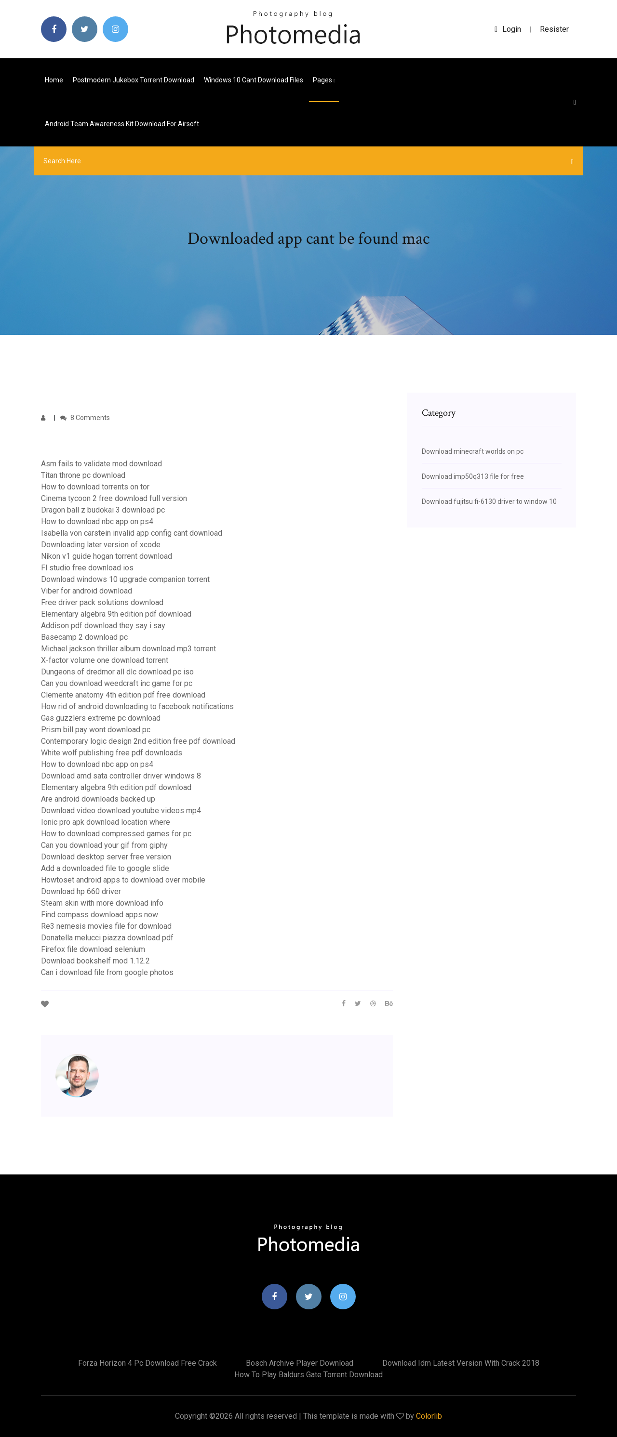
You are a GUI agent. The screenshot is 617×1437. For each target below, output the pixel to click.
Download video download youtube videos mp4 (121, 810)
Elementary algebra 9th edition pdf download (116, 614)
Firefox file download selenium (93, 949)
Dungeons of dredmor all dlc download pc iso (117, 671)
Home (54, 80)
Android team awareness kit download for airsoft (122, 124)
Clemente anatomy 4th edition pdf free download (123, 694)
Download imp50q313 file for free (473, 476)
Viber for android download (86, 590)
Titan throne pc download (83, 475)
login (508, 29)
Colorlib (429, 1416)
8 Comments (85, 418)
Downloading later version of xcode (101, 544)
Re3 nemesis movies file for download (106, 926)
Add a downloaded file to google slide (105, 868)
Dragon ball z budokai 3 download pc (103, 509)
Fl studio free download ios (87, 567)
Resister (554, 29)
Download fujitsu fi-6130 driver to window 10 (489, 501)
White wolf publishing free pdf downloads (111, 752)
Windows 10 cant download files (253, 80)
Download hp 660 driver (81, 891)
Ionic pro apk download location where (105, 822)
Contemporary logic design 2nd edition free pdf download (138, 741)
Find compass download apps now (99, 914)
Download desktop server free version (106, 856)
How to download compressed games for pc (116, 833)
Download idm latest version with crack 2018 (460, 1363)
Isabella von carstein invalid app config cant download (131, 533)
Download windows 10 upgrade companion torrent (125, 579)
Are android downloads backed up (98, 799)
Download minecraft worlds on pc (472, 451)
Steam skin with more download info (102, 903)
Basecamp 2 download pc (84, 637)
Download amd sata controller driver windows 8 (121, 775)
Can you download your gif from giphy (104, 845)
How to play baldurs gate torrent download (308, 1374)
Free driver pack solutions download (102, 602)
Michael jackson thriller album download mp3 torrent (128, 648)
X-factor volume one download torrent (104, 660)
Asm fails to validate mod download (101, 463)
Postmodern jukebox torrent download (133, 80)
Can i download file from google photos (107, 972)
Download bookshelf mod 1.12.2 (95, 960)
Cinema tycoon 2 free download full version (114, 498)
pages (324, 80)
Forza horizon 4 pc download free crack (147, 1363)
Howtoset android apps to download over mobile (123, 879)
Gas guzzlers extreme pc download (101, 718)
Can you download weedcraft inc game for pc (116, 683)
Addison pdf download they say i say (103, 625)
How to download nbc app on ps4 (97, 521)
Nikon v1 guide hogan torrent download (106, 556)
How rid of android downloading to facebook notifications (137, 706)
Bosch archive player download (299, 1363)
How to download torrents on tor (95, 486)
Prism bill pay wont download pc (95, 729)
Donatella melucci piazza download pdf (107, 937)
